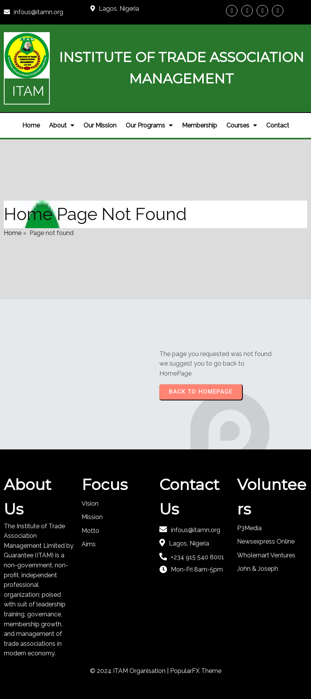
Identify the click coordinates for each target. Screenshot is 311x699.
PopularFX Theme (195, 671)
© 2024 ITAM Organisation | (130, 671)
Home (12, 233)
